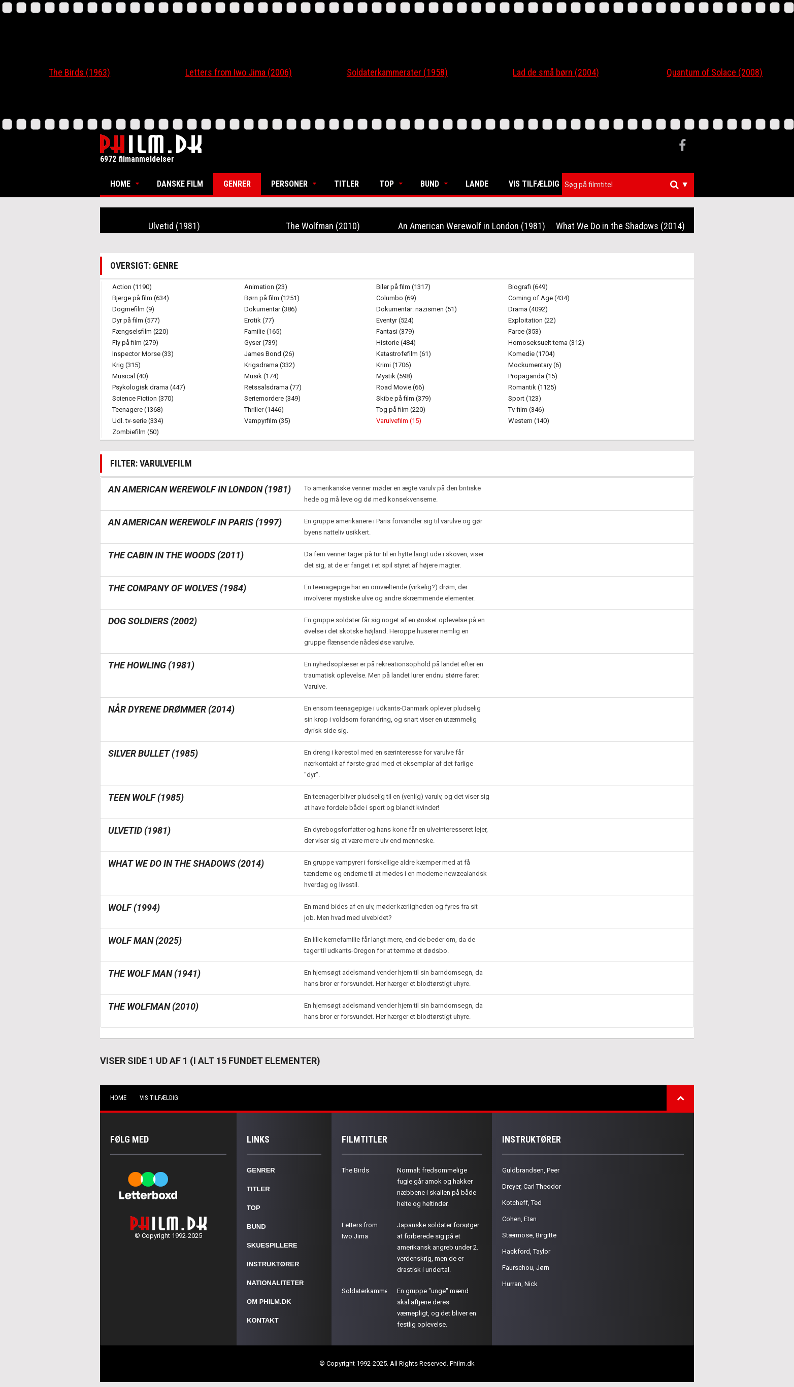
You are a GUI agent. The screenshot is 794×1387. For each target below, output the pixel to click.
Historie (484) (396, 342)
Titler (346, 184)
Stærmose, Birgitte (529, 1235)
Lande (477, 184)
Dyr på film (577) (136, 320)
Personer (289, 184)
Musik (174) (261, 376)
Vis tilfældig (534, 184)
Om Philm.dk (269, 1301)
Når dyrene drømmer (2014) (171, 709)
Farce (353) (524, 331)
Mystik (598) (394, 376)
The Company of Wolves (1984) (177, 588)
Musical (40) (130, 376)
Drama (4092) (528, 309)
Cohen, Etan (519, 1219)
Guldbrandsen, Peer (530, 1170)
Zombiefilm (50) (135, 432)
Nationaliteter (275, 1283)
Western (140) (528, 420)
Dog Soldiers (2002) (152, 621)
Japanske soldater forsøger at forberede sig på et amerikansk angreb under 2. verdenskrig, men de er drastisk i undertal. (438, 1247)
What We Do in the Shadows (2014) (620, 226)
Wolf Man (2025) (145, 940)
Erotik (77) (259, 320)
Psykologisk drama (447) (148, 387)
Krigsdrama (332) (269, 365)
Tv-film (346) (526, 409)
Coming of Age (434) (539, 298)
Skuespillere (272, 1245)
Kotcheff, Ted (522, 1202)
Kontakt (263, 1320)
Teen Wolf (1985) (146, 797)
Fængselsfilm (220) (140, 331)
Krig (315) (126, 365)
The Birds (355, 1170)
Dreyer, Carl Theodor (531, 1186)
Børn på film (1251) (272, 298)
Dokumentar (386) (270, 309)
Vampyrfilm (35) (267, 420)
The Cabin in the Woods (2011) (176, 555)
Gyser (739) (261, 342)
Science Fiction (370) (143, 398)
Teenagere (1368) (137, 409)
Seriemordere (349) (272, 398)
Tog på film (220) (400, 409)
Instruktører (273, 1264)
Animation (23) (265, 287)
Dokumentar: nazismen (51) (416, 309)
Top (386, 184)
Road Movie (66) (400, 387)
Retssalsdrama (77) (273, 387)
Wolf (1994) (134, 907)
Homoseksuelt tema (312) (546, 342)
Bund (429, 184)
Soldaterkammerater (372, 1291)
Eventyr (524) (395, 320)
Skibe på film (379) (403, 398)
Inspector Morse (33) (143, 354)
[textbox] (631, 184)
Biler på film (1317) (403, 287)
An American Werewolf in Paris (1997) (195, 522)
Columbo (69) (396, 298)
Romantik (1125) (532, 387)
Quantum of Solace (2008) (715, 72)
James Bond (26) (269, 354)
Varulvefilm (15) (398, 420)
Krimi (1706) (393, 365)
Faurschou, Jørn (525, 1267)
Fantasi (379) (395, 331)
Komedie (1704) (531, 354)
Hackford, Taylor (526, 1251)
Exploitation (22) (532, 320)
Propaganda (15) (532, 376)
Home (120, 184)
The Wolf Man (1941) (154, 973)
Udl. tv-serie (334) (137, 420)
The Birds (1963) (79, 72)
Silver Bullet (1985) (153, 753)
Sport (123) (524, 398)
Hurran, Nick (520, 1284)
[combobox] (628, 185)
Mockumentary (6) (534, 365)
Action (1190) (132, 287)
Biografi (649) (528, 287)
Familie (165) (263, 331)
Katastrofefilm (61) (403, 354)
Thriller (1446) (264, 409)
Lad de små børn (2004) (556, 72)
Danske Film (180, 184)
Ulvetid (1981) (174, 226)
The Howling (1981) (151, 665)
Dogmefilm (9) (133, 309)
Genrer (237, 184)
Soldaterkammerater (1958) (397, 72)
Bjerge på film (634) (140, 298)
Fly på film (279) (135, 342)
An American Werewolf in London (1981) (471, 226)
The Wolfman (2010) (323, 226)
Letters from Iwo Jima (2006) (238, 72)
